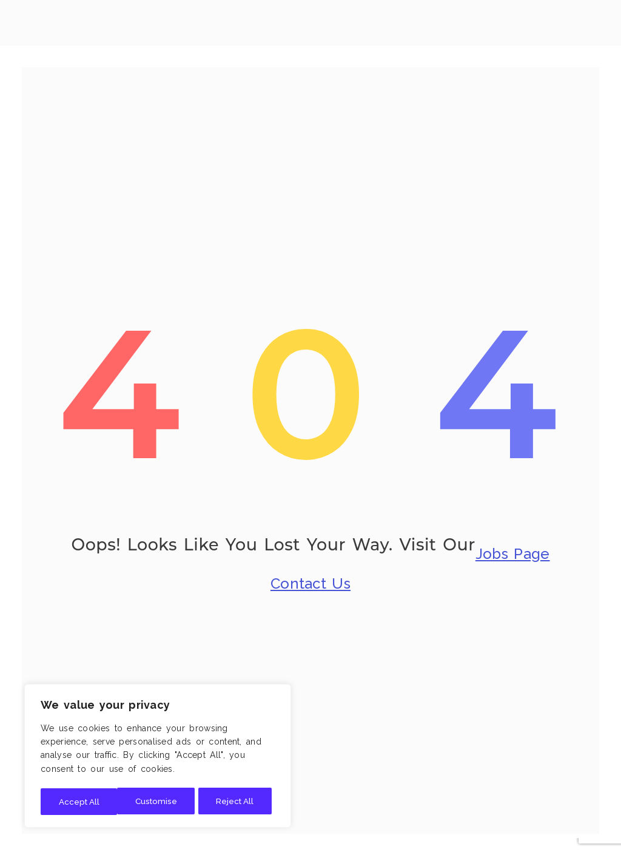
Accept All (237, 801)
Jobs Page (513, 548)
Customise (79, 801)
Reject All (158, 801)
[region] (157, 757)
